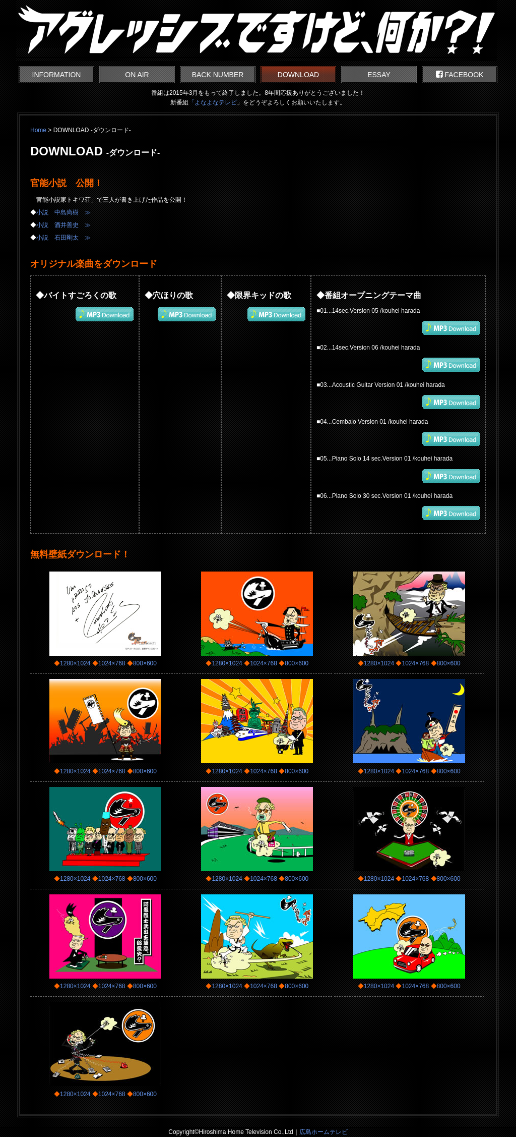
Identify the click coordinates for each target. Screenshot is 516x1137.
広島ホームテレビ (323, 1131)
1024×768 (111, 663)
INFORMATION (56, 75)
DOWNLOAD (298, 75)
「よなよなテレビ (212, 102)
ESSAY (379, 75)
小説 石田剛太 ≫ (63, 237)
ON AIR (137, 75)
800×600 (145, 663)
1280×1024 (75, 663)
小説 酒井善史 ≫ (63, 225)
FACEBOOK (460, 75)
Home (38, 130)
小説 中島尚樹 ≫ (63, 212)
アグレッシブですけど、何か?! (258, 30)
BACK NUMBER (218, 75)
